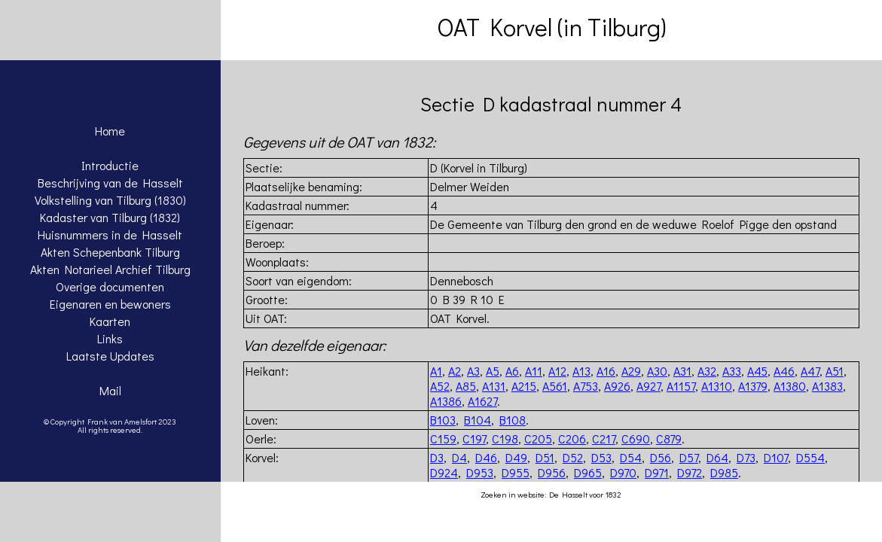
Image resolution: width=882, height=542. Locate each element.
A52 (440, 386)
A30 (657, 371)
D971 (657, 472)
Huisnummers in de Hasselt (110, 234)
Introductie (110, 165)
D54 (631, 457)
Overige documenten (110, 286)
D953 (479, 472)
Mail (110, 390)
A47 (810, 371)
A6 (512, 371)
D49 (516, 457)
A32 (706, 371)
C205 (538, 438)
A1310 (716, 386)
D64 (717, 457)
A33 (731, 371)
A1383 (827, 386)
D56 (660, 457)
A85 (466, 386)
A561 (554, 386)
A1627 (482, 401)
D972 (689, 472)
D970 (623, 472)
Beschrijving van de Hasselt (110, 182)
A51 (835, 371)
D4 (459, 457)
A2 (454, 371)
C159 (443, 438)
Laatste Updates (110, 356)
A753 (585, 386)
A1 (436, 371)
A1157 (681, 386)
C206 (572, 438)
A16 (606, 371)
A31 (682, 371)
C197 (474, 438)
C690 (635, 438)
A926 (617, 386)
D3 (437, 457)
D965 (588, 472)
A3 (473, 371)
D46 (486, 457)
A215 (523, 386)
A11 (533, 371)
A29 (631, 371)
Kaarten (110, 321)
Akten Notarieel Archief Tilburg (110, 269)
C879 (669, 438)
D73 (746, 457)
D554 (810, 457)
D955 (516, 472)
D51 (545, 457)
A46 (784, 371)
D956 (552, 472)
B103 (443, 420)
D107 (776, 457)
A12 (557, 371)
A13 (581, 371)
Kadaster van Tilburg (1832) (110, 217)
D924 (444, 472)
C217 (603, 438)
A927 (648, 386)
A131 (493, 386)
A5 (492, 371)
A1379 (753, 386)
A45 (757, 371)
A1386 (446, 401)
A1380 (790, 386)
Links (110, 338)
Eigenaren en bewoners (110, 304)
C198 (505, 438)
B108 (512, 420)
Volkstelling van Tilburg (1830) (110, 200)
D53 (601, 457)
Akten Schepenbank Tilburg (110, 252)
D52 (573, 457)
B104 (477, 420)
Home (110, 131)
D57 (688, 457)
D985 (724, 472)
